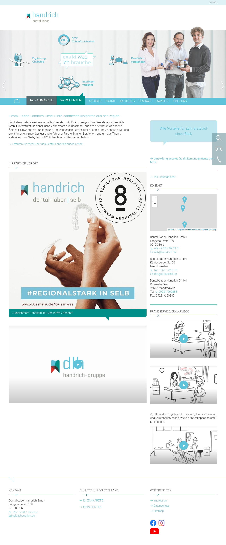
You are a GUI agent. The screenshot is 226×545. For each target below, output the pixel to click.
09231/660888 (168, 291)
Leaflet (171, 229)
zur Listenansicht (165, 177)
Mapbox (181, 229)
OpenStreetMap (194, 229)
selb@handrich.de (165, 252)
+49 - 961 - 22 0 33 (165, 270)
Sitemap (159, 511)
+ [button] (155, 198)
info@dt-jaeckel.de (165, 274)
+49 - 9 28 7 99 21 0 (166, 248)
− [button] (155, 204)
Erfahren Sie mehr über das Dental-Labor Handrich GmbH (47, 144)
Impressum (161, 500)
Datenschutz (161, 505)
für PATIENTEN (92, 507)
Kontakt (213, 2)
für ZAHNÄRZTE (93, 500)
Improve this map (208, 229)
